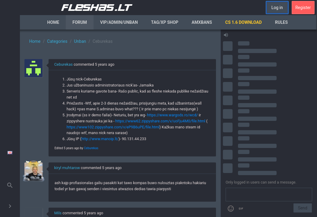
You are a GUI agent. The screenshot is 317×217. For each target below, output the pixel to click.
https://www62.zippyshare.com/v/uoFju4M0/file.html (160, 121)
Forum (79, 22)
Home (53, 22)
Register (303, 7)
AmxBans (202, 22)
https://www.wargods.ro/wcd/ (172, 115)
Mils (58, 213)
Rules (281, 22)
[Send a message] (269, 195)
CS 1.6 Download (243, 22)
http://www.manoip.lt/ (100, 139)
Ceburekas (63, 64)
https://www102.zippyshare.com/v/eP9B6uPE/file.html (113, 127)
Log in (277, 7)
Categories (57, 41)
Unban (80, 41)
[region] (120, 123)
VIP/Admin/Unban (119, 22)
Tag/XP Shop (165, 22)
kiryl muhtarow (67, 167)
